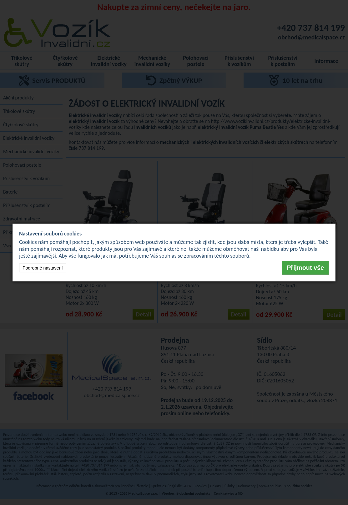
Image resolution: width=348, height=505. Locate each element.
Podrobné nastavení (43, 267)
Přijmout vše (305, 267)
